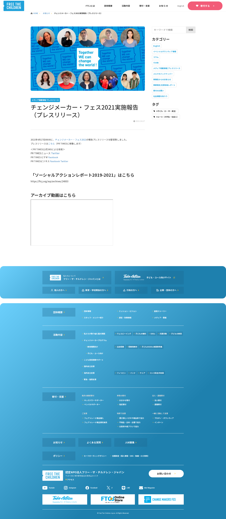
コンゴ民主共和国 (157, 373)
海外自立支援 (89, 373)
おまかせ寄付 (124, 400)
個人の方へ (59, 290)
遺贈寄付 (158, 404)
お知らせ (163, 5)
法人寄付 (158, 400)
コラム (156, 57)
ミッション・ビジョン (128, 311)
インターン (158, 422)
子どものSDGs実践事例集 (152, 346)
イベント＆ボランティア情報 (164, 51)
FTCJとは (90, 5)
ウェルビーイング (124, 333)
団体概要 (108, 5)
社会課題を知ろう (160, 96)
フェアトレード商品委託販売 (95, 422)
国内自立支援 (89, 366)
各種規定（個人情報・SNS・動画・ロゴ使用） (130, 456)
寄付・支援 (144, 5)
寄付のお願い (158, 90)
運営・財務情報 (125, 317)
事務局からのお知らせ (162, 79)
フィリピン (121, 373)
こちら (51, 143)
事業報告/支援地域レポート (164, 85)
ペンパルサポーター (92, 404)
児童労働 (163, 333)
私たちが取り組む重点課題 (94, 333)
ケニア (142, 373)
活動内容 (126, 5)
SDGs (152, 333)
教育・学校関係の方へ (95, 290)
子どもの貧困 (176, 333)
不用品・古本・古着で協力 (129, 422)
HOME (35, 13)
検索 (190, 29)
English (156, 46)
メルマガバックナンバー (163, 74)
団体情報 (87, 311)
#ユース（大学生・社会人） (167, 116)
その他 (156, 62)
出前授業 (120, 346)
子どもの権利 (140, 333)
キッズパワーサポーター (94, 400)
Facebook (53, 157)
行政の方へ (132, 290)
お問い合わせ (164, 473)
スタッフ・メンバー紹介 (93, 317)
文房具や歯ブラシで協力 (129, 426)
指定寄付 (122, 404)
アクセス (70, 479)
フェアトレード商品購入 (94, 418)
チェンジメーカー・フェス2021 (70, 139)
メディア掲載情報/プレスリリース (166, 68)
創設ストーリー (160, 311)
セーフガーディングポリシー (95, 456)
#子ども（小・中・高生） (166, 111)
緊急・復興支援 (90, 379)
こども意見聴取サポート (93, 360)
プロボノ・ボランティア (164, 418)
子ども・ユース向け (95, 353)
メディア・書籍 (160, 317)
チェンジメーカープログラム (95, 340)
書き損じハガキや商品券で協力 (131, 418)
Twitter (55, 153)
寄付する (205, 6)
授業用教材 (132, 346)
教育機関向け (92, 346)
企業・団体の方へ (168, 290)
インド (132, 373)
